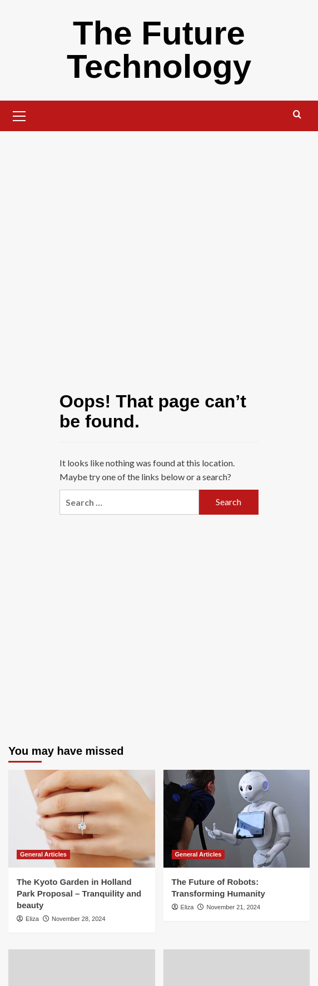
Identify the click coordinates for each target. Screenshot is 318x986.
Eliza (32, 918)
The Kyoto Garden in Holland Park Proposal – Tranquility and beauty (79, 893)
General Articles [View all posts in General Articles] (43, 854)
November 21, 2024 (233, 907)
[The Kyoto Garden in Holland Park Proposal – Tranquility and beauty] (81, 819)
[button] (19, 114)
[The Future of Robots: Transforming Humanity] (236, 819)
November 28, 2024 (79, 918)
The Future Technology (159, 49)
